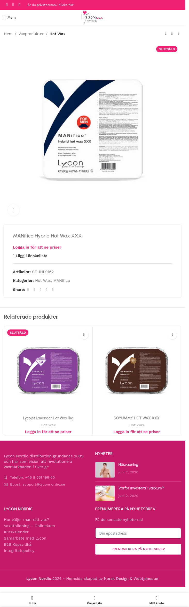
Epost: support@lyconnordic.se (37, 484)
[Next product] (178, 34)
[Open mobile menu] (10, 17)
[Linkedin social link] (47, 289)
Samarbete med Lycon (25, 538)
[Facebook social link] (7, 5)
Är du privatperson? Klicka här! (51, 5)
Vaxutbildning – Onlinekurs (29, 526)
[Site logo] (93, 17)
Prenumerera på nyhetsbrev (138, 549)
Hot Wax (58, 34)
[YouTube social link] (19, 5)
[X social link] (34, 289)
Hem (8, 34)
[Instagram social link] (13, 5)
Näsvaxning (128, 464)
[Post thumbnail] (105, 470)
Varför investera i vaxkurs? (141, 488)
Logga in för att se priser (37, 247)
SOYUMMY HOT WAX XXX (137, 418)
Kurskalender (16, 532)
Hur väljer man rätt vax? (26, 519)
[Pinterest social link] (40, 289)
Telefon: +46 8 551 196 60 (32, 477)
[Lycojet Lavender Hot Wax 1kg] (48, 370)
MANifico (61, 280)
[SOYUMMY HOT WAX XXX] (137, 370)
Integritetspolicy (19, 550)
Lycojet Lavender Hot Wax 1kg (48, 418)
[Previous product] (166, 34)
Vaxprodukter (31, 34)
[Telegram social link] (53, 289)
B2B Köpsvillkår (18, 544)
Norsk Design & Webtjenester (131, 578)
